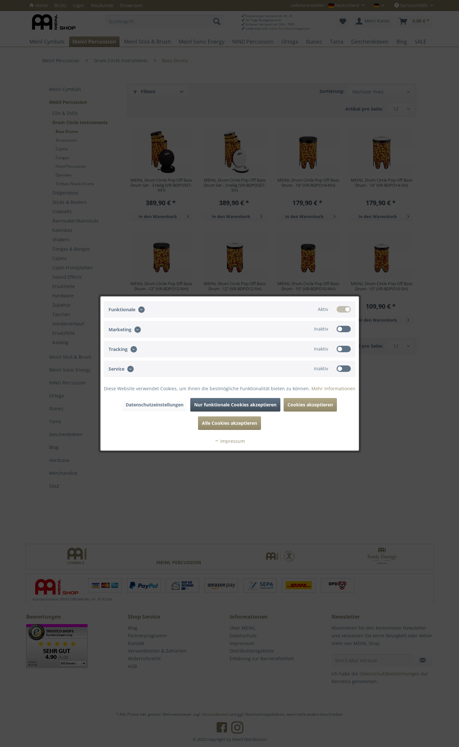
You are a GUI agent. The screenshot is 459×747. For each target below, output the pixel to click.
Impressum (229, 441)
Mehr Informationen (333, 388)
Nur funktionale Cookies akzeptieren (235, 405)
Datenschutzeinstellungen (154, 405)
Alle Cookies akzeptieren (229, 423)
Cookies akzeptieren (310, 405)
